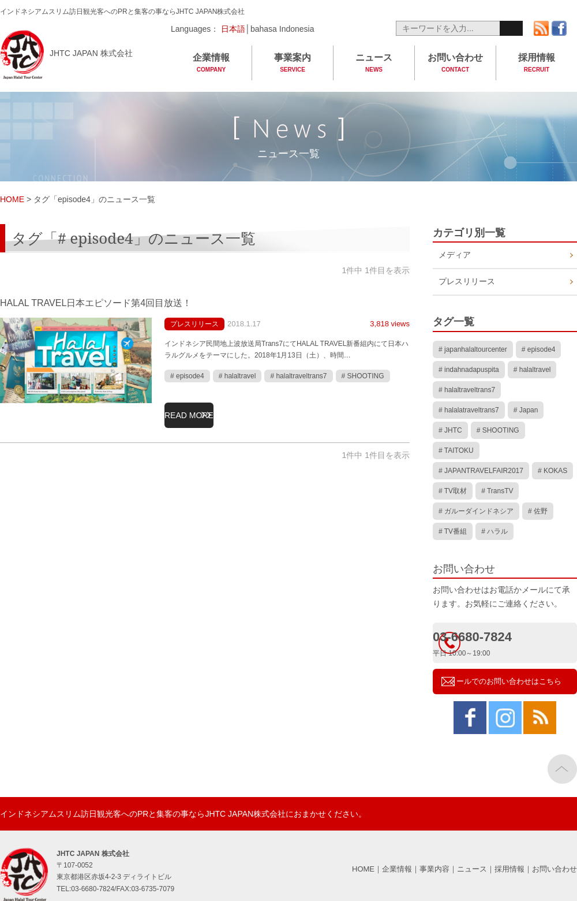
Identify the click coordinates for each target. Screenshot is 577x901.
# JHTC (450, 421)
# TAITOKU (456, 437)
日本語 (232, 28)
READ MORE (200, 410)
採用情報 (536, 64)
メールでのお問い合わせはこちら (514, 638)
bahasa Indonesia (282, 28)
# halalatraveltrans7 (469, 405)
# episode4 (187, 376)
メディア (457, 257)
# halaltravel (237, 376)
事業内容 (434, 830)
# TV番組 (453, 499)
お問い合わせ (455, 64)
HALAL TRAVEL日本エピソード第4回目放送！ (119, 302)
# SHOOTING (363, 376)
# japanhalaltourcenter (473, 359)
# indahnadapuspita (469, 374)
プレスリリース (202, 323)
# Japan (526, 405)
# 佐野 (538, 483)
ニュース (374, 64)
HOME (363, 830)
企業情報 (211, 64)
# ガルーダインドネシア (476, 483)
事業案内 (292, 64)
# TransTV (497, 468)
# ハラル (494, 499)
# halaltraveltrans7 (298, 376)
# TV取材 (453, 468)
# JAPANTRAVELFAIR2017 (481, 452)
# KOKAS (552, 452)
